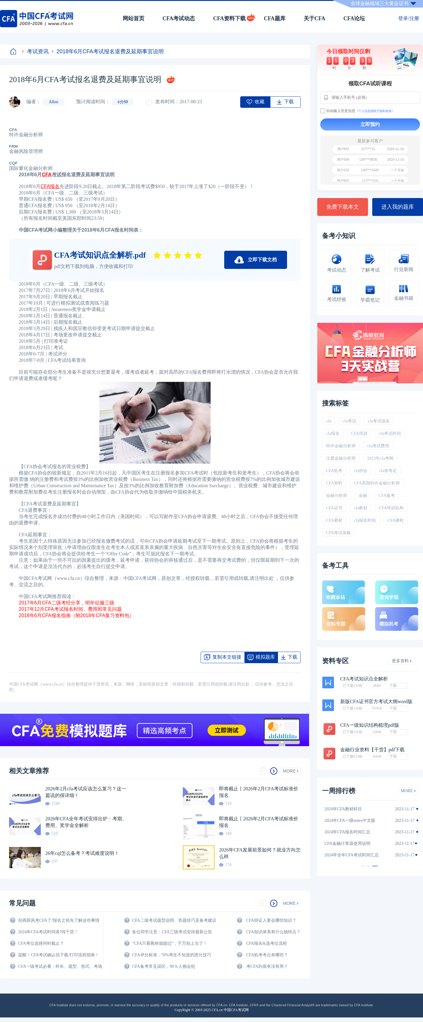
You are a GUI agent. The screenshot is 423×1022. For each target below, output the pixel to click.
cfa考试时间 (390, 433)
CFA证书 (334, 508)
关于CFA (314, 18)
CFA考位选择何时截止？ (41, 943)
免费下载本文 (342, 207)
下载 (393, 685)
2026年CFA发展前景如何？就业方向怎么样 (260, 853)
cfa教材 (360, 508)
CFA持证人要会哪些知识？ (271, 920)
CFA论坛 (354, 18)
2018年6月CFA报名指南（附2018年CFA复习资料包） (77, 615)
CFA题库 (275, 18)
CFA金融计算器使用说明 (351, 843)
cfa (328, 421)
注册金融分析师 (341, 458)
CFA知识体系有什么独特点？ (273, 932)
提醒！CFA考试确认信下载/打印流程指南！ (58, 955)
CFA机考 (334, 470)
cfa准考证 (388, 470)
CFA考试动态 (179, 18)
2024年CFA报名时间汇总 (351, 832)
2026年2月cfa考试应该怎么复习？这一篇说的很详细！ (85, 792)
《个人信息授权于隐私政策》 (375, 111)
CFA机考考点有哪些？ (267, 955)
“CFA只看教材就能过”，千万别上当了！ (169, 943)
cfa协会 (360, 470)
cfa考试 (349, 421)
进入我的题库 (397, 207)
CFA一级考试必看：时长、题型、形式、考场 (60, 966)
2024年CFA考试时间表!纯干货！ (48, 932)
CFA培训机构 (391, 508)
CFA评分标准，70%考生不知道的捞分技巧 (171, 955)
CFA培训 (359, 433)
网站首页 (133, 18)
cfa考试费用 (378, 446)
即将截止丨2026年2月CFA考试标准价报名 (258, 792)
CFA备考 (387, 495)
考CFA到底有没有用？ (267, 966)
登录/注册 (408, 18)
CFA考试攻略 (338, 533)
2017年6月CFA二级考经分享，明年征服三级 (67, 602)
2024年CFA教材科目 (347, 809)
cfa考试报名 (379, 421)
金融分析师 (336, 495)
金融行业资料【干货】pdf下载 (372, 749)
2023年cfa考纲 (380, 458)
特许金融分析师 (341, 446)
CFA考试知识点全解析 (364, 678)
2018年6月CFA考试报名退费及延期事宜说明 (108, 51)
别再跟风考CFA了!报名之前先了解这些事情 (58, 920)
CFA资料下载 (229, 18)
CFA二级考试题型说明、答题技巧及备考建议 (174, 920)
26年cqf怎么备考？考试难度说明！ (82, 853)
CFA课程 (395, 520)
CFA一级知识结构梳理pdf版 (369, 725)
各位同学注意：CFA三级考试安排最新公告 (172, 932)
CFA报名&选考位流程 (266, 943)
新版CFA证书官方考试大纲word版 (376, 701)
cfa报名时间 (365, 520)
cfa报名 (333, 433)
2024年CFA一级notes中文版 (353, 820)
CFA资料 (334, 483)
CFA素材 (334, 520)
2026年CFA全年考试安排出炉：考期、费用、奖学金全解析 (86, 822)
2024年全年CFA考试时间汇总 (355, 855)
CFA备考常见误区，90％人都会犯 (163, 966)
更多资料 (402, 661)
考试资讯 (35, 51)
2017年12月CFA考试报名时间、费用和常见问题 (71, 609)
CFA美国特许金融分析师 (377, 483)
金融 (363, 495)
